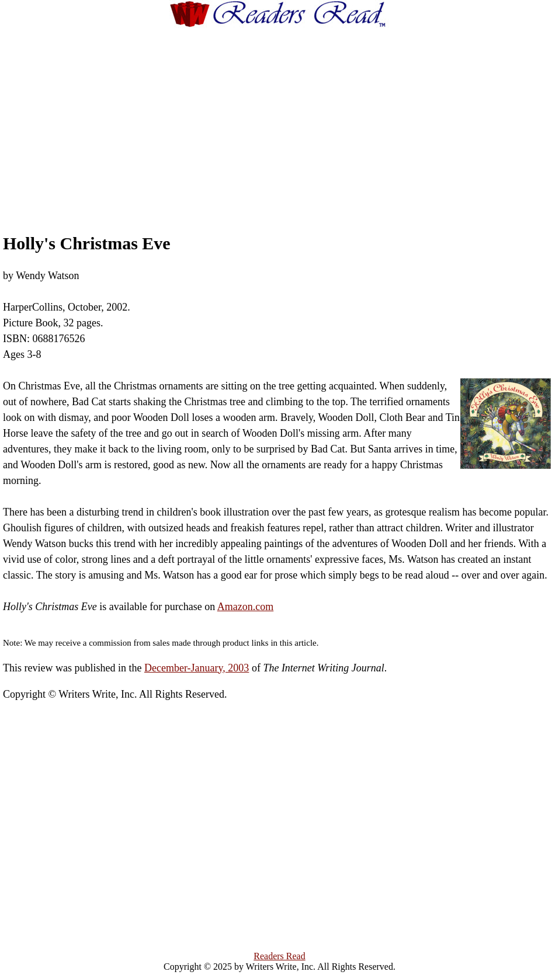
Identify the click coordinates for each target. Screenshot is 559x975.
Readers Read (279, 956)
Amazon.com (245, 606)
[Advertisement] (300, 119)
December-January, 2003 (196, 668)
